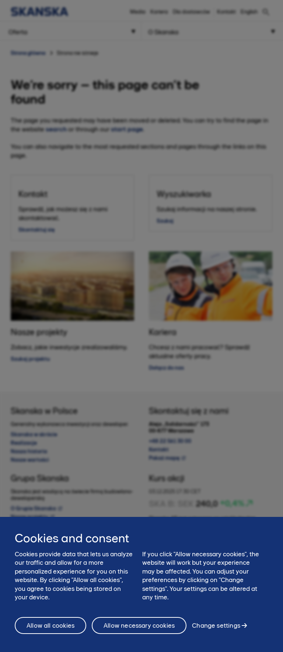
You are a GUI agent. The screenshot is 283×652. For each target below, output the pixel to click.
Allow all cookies (50, 629)
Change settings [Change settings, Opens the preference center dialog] (216, 629)
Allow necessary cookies (139, 629)
